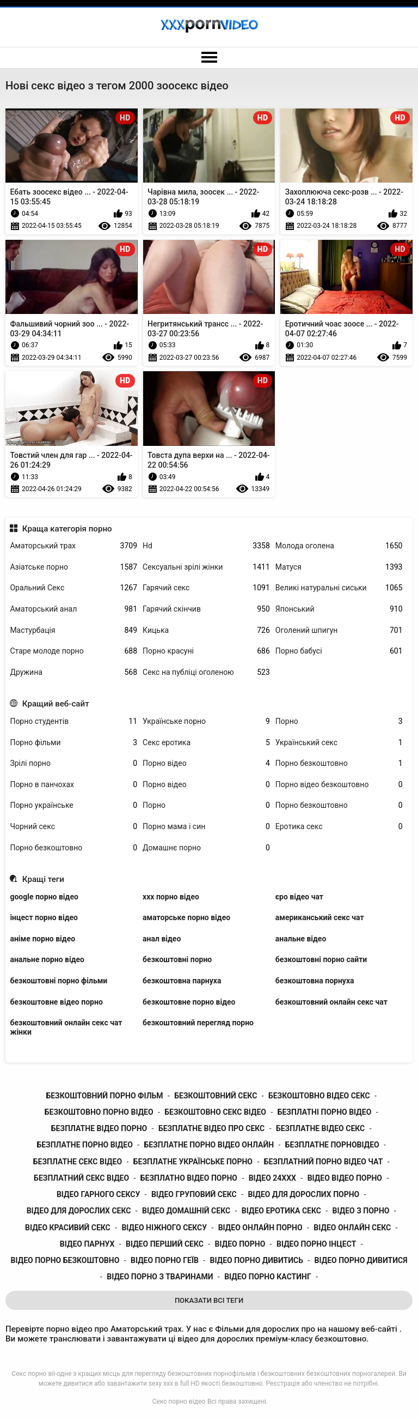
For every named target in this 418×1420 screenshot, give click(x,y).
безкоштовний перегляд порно (198, 1022)
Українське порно (206, 721)
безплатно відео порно (188, 1178)
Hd (206, 546)
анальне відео (301, 938)
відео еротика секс (281, 1210)
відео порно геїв (165, 1260)
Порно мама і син (206, 826)
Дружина (73, 672)
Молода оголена (339, 546)
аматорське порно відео (186, 917)
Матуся (339, 567)
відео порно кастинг (267, 1276)
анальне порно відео (47, 959)
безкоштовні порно (177, 959)
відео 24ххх (272, 1178)
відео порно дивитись (256, 1260)
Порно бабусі (339, 651)
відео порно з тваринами (160, 1276)
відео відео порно (345, 1178)
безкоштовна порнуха (314, 980)
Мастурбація (73, 630)
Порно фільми (73, 742)
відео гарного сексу (98, 1194)
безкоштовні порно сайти (321, 959)
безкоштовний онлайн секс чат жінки (66, 1027)
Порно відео (206, 763)
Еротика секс (339, 826)
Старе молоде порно (73, 651)
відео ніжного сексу (164, 1227)
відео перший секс (165, 1244)
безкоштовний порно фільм (104, 1095)
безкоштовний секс (215, 1095)
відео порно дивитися (361, 1260)
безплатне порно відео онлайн (209, 1144)
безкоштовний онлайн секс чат (331, 1002)
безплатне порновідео (332, 1144)
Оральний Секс (73, 588)
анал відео (162, 938)
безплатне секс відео (77, 1161)
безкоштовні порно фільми (58, 980)
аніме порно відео (42, 938)
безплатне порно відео (84, 1144)
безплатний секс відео (81, 1178)
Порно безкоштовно (339, 763)
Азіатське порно (73, 567)
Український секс (339, 742)
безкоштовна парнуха (182, 980)
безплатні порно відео (325, 1112)
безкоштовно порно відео (99, 1112)
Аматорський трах (73, 546)
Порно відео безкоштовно (339, 784)
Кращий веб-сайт (55, 704)
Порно (339, 721)
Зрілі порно (73, 763)
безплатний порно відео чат (323, 1161)
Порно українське (73, 805)
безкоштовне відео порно (56, 1002)
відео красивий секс (67, 1227)
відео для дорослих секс (79, 1210)
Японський (339, 609)
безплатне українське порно (193, 1161)
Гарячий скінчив (206, 609)
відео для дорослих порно (303, 1194)
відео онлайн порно (260, 1227)
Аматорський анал (73, 609)
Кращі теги (43, 879)
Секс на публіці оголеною (206, 672)
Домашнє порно (206, 848)
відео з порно (361, 1210)
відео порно (240, 1244)
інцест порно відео (44, 917)
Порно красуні (206, 651)
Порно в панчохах (73, 784)
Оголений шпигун (339, 630)
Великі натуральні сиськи (339, 588)
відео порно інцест (316, 1244)
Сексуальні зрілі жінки (206, 567)
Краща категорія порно (67, 529)
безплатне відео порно (99, 1128)
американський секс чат (319, 917)
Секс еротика (206, 742)
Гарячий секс (206, 588)
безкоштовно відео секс (319, 1095)
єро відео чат (299, 896)
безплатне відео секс (320, 1128)
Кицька (206, 630)
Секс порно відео (178, 1401)
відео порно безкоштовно (65, 1260)
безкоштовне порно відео (189, 1002)
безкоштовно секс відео (215, 1112)
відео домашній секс (186, 1210)
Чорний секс (73, 826)
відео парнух (87, 1244)
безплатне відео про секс (211, 1128)
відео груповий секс (194, 1194)
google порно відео (44, 896)
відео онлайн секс (352, 1227)
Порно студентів (73, 721)
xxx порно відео (171, 896)
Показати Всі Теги (209, 1300)
